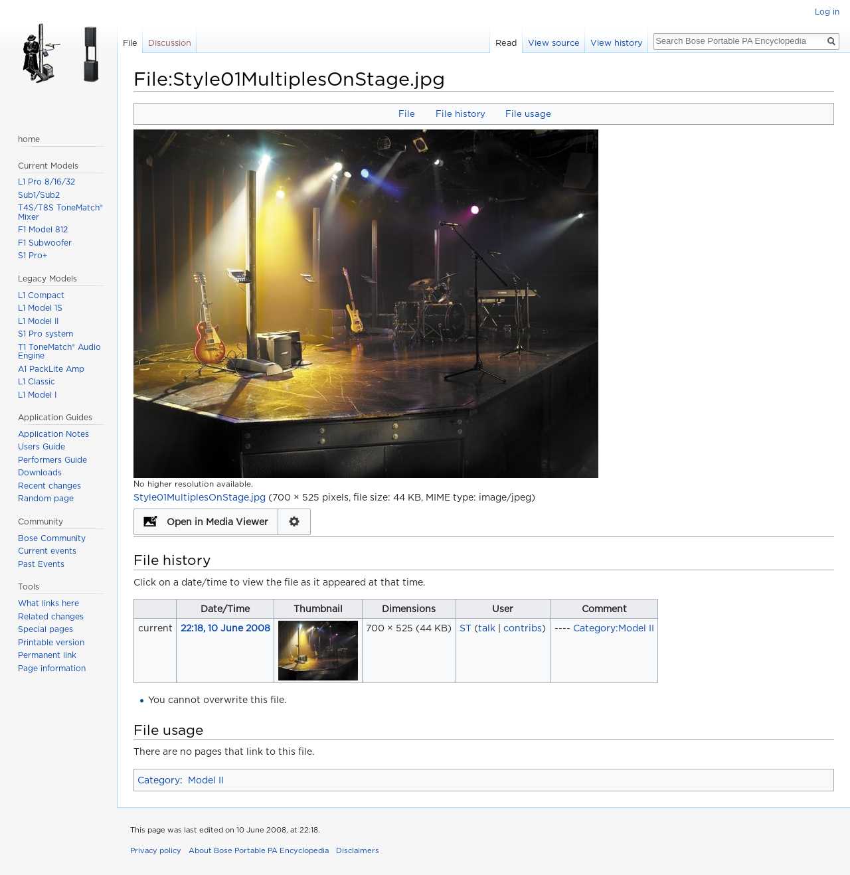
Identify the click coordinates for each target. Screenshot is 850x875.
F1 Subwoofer (45, 243)
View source (554, 43)
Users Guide (41, 446)
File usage (528, 113)
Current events (47, 551)
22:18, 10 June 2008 (225, 628)
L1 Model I (37, 395)
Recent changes (49, 486)
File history (460, 113)
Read (506, 43)
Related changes (51, 616)
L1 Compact (41, 295)
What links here (48, 603)
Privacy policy (155, 850)
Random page (46, 498)
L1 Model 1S (40, 308)
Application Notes (53, 434)
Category (158, 780)
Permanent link (47, 655)
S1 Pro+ (33, 255)
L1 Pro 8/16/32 (46, 182)
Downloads (40, 472)
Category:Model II (613, 628)
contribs (522, 628)
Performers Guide (52, 460)
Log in (827, 12)
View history (616, 43)
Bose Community (52, 538)
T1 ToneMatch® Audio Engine (59, 351)
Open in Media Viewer (217, 522)
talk (486, 628)
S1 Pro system (45, 334)
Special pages (45, 629)
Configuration (294, 522)
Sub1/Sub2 (39, 195)
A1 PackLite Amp (51, 369)
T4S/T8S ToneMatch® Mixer (60, 212)
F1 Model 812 (43, 229)
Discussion (169, 43)
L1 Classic (36, 381)
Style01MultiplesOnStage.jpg (199, 497)
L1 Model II (38, 321)
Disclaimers (357, 850)
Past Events (41, 564)
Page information (52, 668)
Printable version (51, 642)
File (406, 113)
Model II (206, 780)
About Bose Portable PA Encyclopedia (259, 850)
